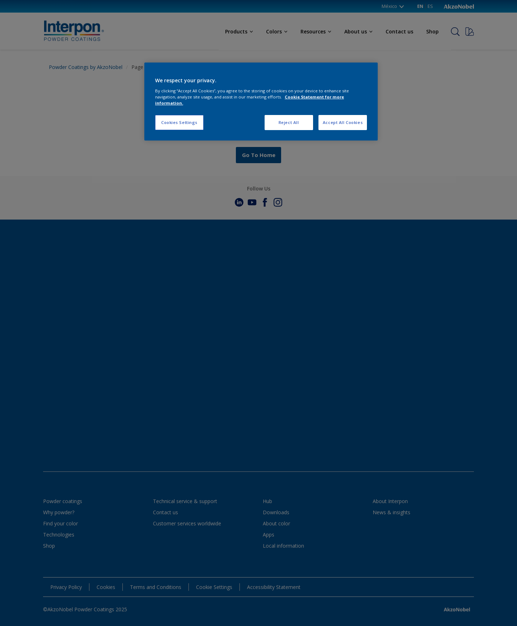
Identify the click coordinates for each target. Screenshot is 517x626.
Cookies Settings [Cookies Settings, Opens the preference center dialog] (179, 122)
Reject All (289, 122)
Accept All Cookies (343, 122)
